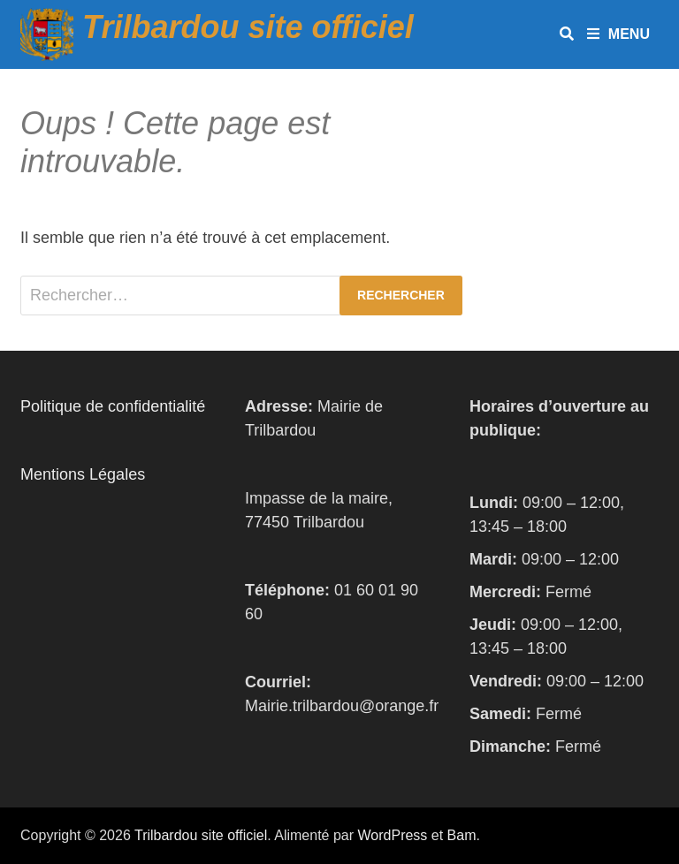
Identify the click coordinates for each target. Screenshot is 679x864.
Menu (618, 34)
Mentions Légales (82, 474)
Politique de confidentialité (112, 406)
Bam (462, 835)
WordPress (393, 835)
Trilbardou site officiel (248, 27)
